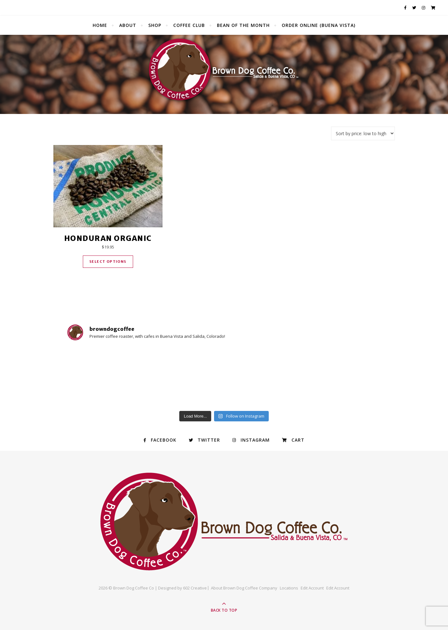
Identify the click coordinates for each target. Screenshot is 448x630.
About (127, 25)
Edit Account (312, 588)
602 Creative (195, 588)
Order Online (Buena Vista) (318, 25)
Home (100, 25)
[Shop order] (363, 133)
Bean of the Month (243, 25)
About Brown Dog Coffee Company (244, 588)
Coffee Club (189, 25)
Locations (289, 588)
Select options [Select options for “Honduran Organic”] (107, 261)
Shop (154, 25)
